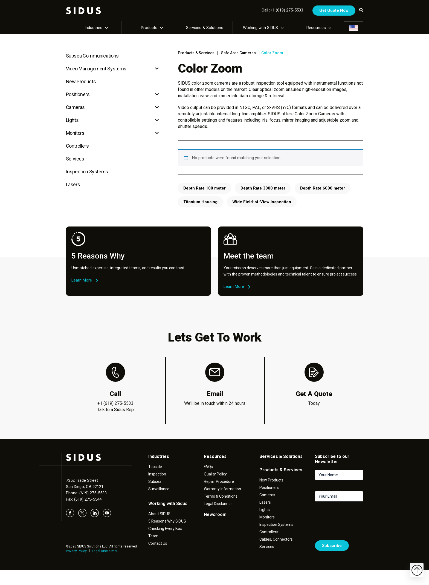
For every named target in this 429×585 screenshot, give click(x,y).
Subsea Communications (92, 56)
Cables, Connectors (276, 539)
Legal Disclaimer (104, 551)
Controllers (77, 146)
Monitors (75, 133)
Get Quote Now (334, 10)
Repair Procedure (219, 481)
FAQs (208, 466)
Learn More (81, 280)
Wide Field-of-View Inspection (261, 201)
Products (149, 27)
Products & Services (196, 53)
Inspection (157, 474)
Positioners (78, 94)
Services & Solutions (204, 27)
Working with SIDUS (260, 27)
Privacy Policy (76, 551)
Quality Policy (215, 474)
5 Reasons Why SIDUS (167, 521)
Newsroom (215, 514)
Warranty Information (222, 489)
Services (75, 159)
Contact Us (157, 543)
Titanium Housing (200, 201)
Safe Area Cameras (238, 53)
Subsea (154, 481)
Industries (93, 27)
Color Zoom (272, 53)
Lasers (73, 184)
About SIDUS (159, 514)
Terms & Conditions (220, 496)
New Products (81, 81)
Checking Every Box (165, 528)
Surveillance (158, 489)
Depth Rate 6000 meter (322, 188)
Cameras (75, 107)
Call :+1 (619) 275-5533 (282, 10)
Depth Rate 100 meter (204, 188)
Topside (155, 466)
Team (153, 536)
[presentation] (356, 523)
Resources (316, 27)
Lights (72, 120)
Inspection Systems (87, 171)
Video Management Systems (96, 68)
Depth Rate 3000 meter (262, 188)
